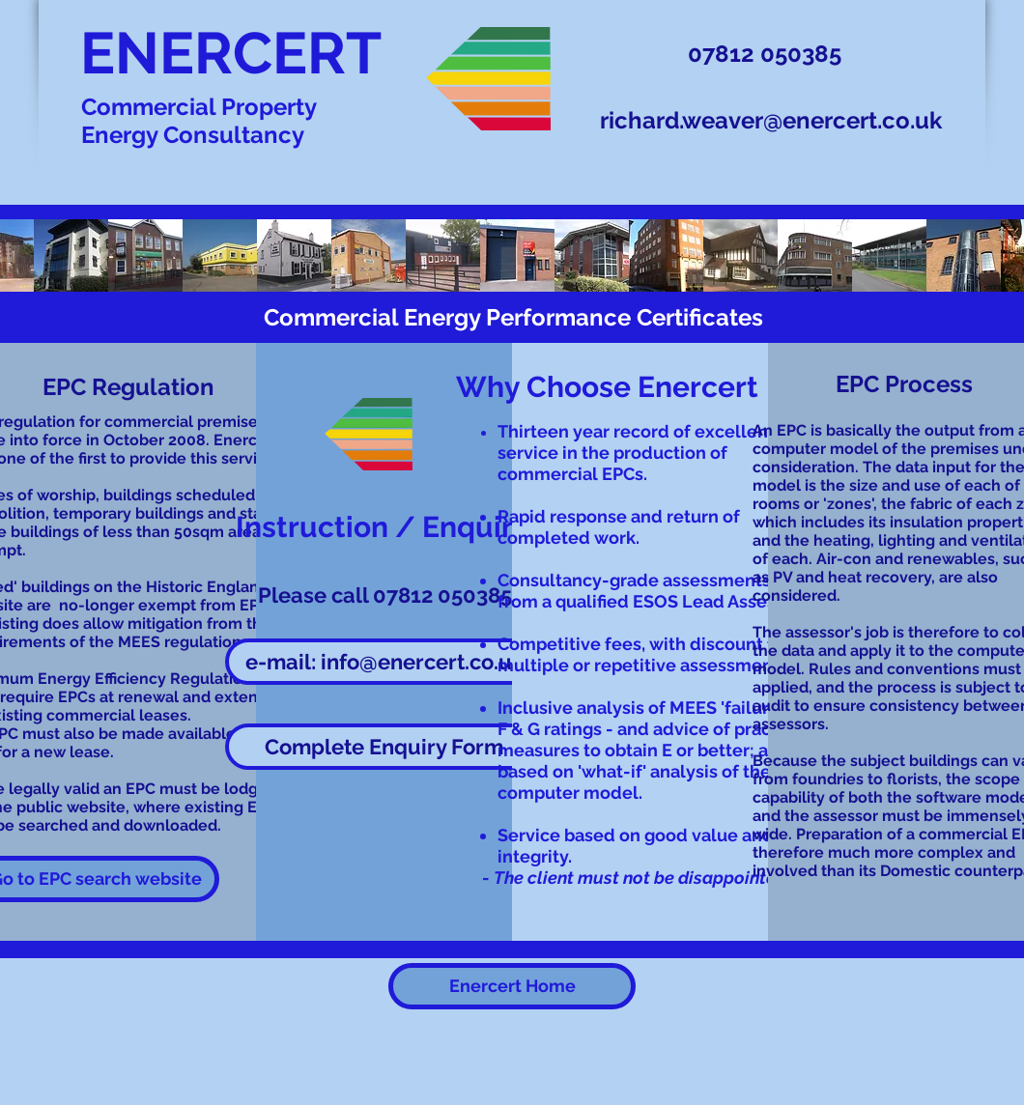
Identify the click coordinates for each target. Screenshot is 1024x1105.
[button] (384, 746)
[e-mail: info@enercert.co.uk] (384, 661)
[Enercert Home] (512, 986)
